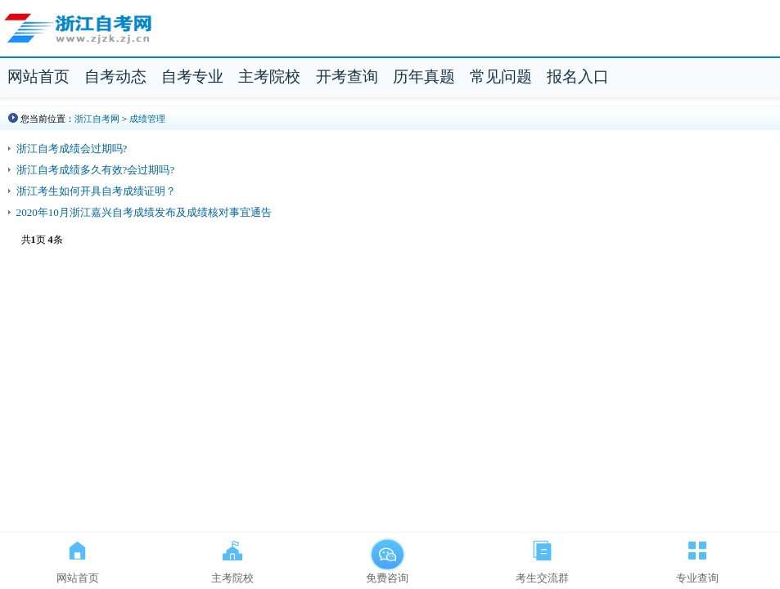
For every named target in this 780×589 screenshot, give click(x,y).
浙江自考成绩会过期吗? (72, 148)
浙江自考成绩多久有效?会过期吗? (95, 170)
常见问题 (501, 76)
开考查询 (347, 76)
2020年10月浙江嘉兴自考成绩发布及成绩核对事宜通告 (144, 212)
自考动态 (115, 76)
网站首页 (38, 76)
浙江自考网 (96, 119)
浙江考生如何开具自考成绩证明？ (96, 191)
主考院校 (269, 76)
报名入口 (578, 76)
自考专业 (192, 76)
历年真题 (424, 76)
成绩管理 (147, 119)
